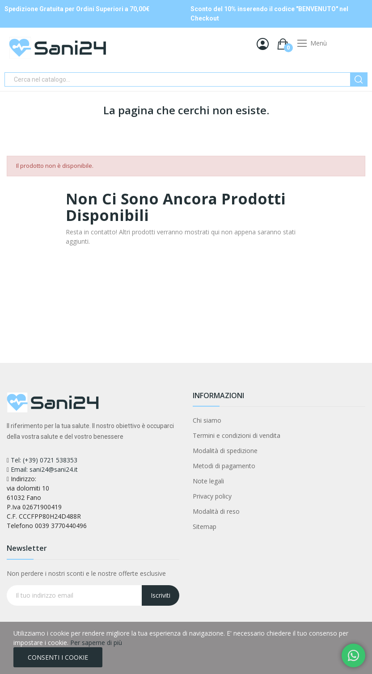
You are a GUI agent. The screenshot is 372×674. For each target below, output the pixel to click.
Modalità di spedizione (225, 450)
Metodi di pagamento (224, 466)
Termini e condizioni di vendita (236, 435)
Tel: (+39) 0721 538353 (44, 460)
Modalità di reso (216, 511)
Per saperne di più (96, 642)
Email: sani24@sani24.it (44, 469)
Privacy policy (212, 496)
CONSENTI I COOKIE (58, 657)
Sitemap (204, 526)
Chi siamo (207, 420)
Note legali (208, 481)
